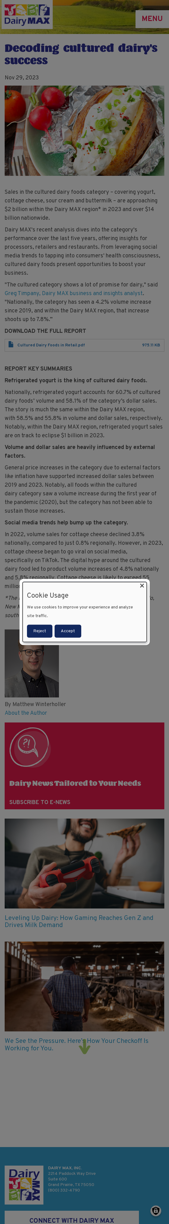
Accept (68, 631)
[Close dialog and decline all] (142, 586)
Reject (39, 631)
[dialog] (85, 612)
